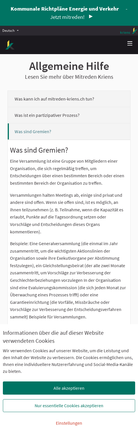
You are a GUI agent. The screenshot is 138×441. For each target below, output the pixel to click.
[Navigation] (130, 44)
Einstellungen (69, 423)
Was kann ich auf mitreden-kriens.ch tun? (54, 99)
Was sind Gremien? (33, 131)
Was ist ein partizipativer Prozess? (47, 115)
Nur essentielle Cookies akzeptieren (69, 405)
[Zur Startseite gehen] (10, 45)
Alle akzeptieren (69, 388)
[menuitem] (11, 30)
